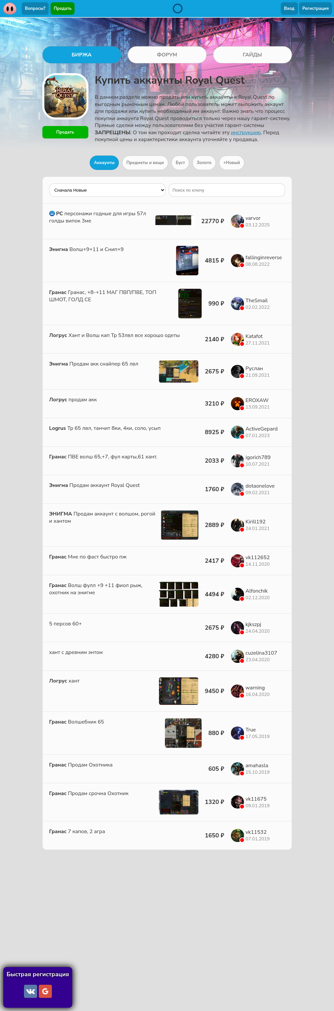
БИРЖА (82, 54)
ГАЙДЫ (252, 54)
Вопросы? (35, 8)
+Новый (231, 163)
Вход (289, 8)
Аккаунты (104, 163)
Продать (63, 8)
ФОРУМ (167, 54)
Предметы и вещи (145, 163)
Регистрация (315, 8)
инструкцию (246, 132)
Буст (180, 163)
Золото (204, 163)
